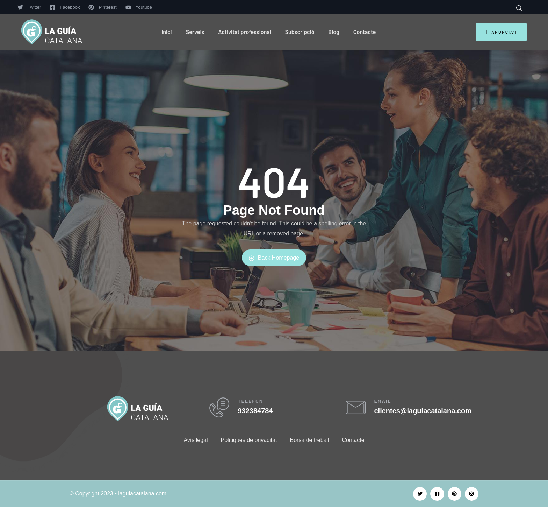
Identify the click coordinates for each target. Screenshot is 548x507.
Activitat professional (244, 31)
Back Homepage (274, 258)
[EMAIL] (357, 409)
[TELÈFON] (220, 409)
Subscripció (300, 31)
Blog (333, 31)
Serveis (195, 31)
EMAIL (385, 402)
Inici (166, 31)
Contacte (364, 31)
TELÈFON (253, 402)
